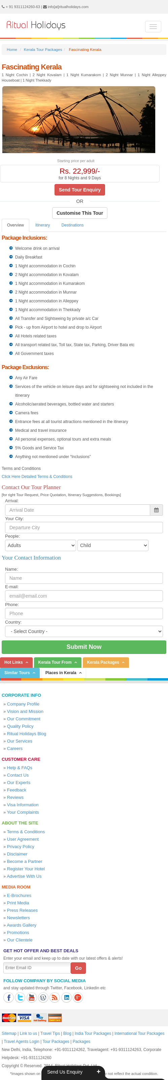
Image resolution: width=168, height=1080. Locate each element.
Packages (82, 1041)
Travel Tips (50, 1033)
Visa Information (23, 804)
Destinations (72, 225)
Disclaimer (17, 854)
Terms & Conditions (26, 831)
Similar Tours (17, 672)
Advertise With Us (24, 876)
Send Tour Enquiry (80, 189)
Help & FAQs (19, 767)
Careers (15, 748)
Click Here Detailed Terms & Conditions (37, 476)
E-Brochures (19, 895)
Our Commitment (23, 718)
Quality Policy (20, 726)
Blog (67, 1033)
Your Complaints (23, 812)
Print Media (18, 902)
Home (12, 49)
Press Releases (22, 910)
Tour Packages (55, 1041)
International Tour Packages (139, 1033)
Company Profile (23, 704)
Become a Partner (24, 861)
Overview (15, 225)
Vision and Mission (25, 711)
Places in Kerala (60, 672)
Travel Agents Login (21, 1041)
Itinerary (42, 225)
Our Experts (18, 782)
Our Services (19, 741)
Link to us (28, 1033)
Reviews (15, 797)
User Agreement (23, 839)
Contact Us (18, 775)
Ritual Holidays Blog (26, 733)
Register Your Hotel (26, 868)
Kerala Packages (103, 662)
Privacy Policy (20, 846)
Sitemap (9, 1033)
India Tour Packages (93, 1033)
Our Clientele (20, 939)
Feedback (16, 789)
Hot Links (13, 662)
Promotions (18, 932)
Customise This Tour (80, 213)
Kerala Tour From (55, 662)
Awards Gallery (21, 925)
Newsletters (18, 917)
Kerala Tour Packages (43, 49)
